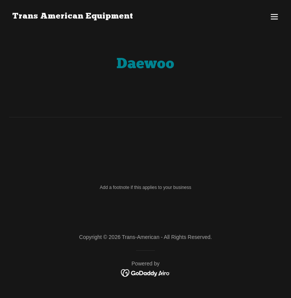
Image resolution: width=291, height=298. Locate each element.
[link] (72, 16)
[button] (274, 16)
